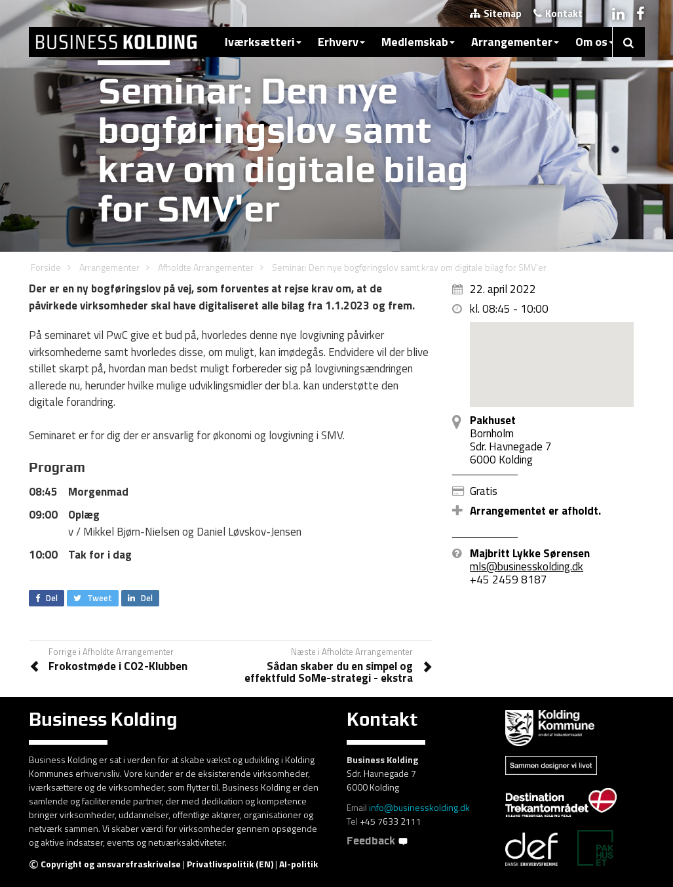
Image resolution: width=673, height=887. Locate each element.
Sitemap (496, 13)
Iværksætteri (263, 41)
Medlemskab (418, 41)
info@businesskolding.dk (419, 807)
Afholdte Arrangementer (206, 267)
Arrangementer (515, 41)
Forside (46, 267)
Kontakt (558, 13)
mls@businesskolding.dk (526, 566)
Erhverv (341, 41)
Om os (594, 41)
